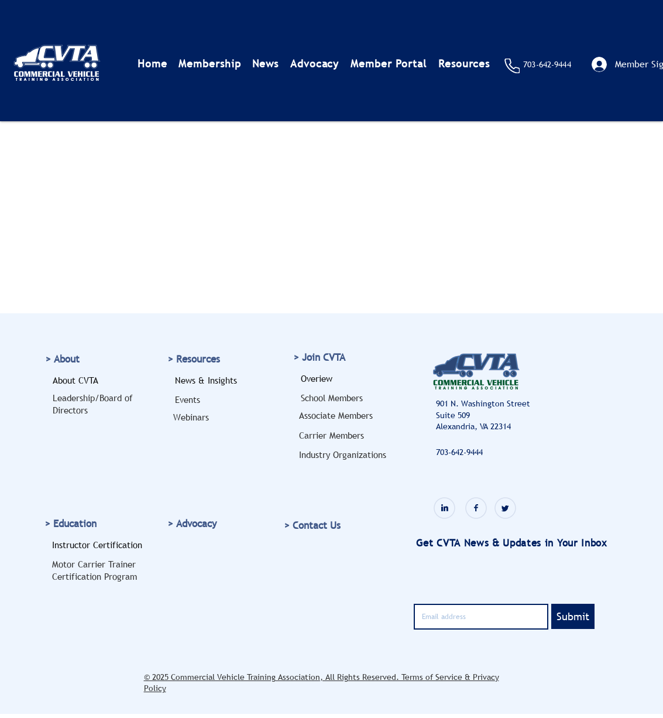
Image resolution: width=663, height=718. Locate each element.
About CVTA (75, 380)
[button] (209, 64)
